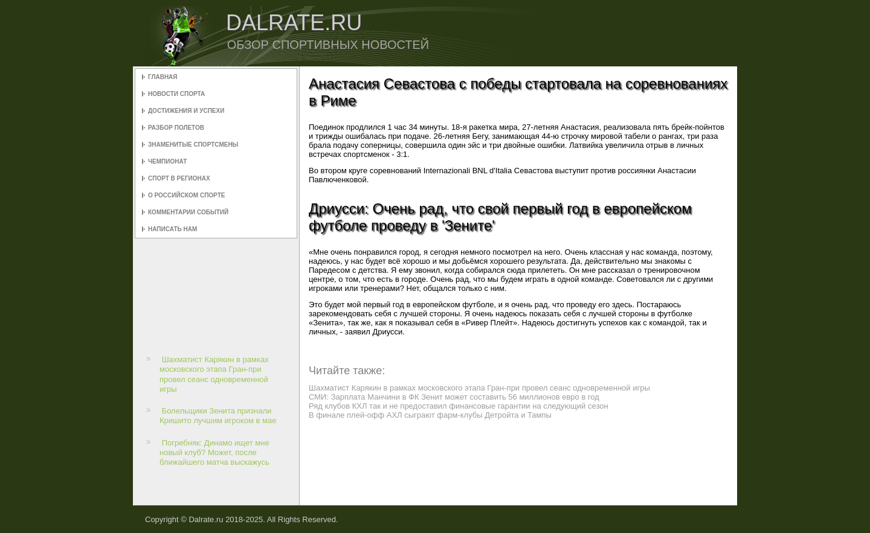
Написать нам (172, 229)
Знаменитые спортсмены (193, 144)
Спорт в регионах (179, 178)
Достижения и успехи (186, 110)
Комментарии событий (188, 212)
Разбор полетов (176, 127)
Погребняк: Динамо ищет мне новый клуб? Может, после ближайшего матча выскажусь (214, 452)
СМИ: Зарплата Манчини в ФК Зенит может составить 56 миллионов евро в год (454, 396)
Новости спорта (176, 94)
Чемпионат (167, 161)
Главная (163, 77)
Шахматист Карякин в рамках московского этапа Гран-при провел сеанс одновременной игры (214, 374)
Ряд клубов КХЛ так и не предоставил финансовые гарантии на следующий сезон (458, 405)
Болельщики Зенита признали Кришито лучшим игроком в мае (218, 415)
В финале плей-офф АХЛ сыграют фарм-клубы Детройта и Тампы (430, 415)
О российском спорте (186, 195)
